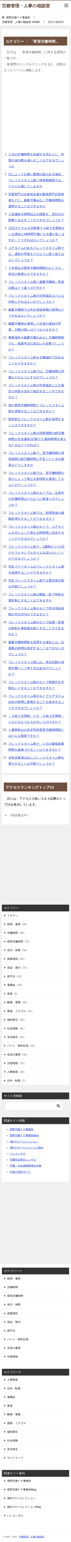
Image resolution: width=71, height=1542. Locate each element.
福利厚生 (12, 1019)
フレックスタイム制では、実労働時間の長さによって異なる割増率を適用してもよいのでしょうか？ (36, 479)
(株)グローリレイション (24, 1141)
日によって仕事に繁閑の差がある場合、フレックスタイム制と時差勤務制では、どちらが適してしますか (36, 180)
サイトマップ (15, 1457)
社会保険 (12, 1028)
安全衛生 (12, 1037)
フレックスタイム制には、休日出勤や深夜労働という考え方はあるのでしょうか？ (36, 668)
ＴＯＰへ (12, 915)
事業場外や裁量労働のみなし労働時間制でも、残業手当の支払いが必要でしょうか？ (36, 343)
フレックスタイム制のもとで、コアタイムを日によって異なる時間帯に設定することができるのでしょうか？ (36, 532)
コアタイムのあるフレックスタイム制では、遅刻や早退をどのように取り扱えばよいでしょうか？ (36, 254)
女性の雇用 (13, 1054)
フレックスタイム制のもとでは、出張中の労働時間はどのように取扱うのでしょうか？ (36, 498)
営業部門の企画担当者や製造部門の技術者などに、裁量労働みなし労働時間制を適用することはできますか (36, 200)
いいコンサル (18, 1153)
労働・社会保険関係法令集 (25, 1165)
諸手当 (11, 976)
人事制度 (12, 1071)
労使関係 (12, 1063)
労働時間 (12, 932)
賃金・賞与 (13, 967)
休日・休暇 (13, 950)
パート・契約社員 (17, 1045)
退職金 (11, 984)
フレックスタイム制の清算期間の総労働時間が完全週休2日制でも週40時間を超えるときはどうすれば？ (37, 439)
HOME (21, 22)
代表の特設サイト (20, 1171)
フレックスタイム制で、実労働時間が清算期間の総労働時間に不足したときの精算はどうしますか (36, 459)
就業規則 (12, 958)
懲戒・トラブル (16, 1011)
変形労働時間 (15, 941)
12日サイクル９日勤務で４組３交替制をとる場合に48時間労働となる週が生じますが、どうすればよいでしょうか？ (36, 234)
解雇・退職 (13, 1002)
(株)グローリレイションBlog (26, 1147)
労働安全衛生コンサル (23, 1159)
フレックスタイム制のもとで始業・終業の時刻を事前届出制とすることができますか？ (36, 628)
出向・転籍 (13, 1080)
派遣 (9, 993)
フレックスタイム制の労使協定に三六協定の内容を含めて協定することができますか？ (36, 391)
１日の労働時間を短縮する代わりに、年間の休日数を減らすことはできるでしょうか (36, 160)
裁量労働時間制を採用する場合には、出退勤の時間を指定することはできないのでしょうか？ (36, 648)
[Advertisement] (35, 113)
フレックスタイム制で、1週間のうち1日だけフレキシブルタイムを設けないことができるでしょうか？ (36, 552)
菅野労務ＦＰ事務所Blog (24, 1135)
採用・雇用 (13, 924)
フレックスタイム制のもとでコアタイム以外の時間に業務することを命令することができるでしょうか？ (36, 702)
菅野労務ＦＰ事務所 (22, 1129)
